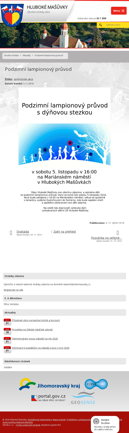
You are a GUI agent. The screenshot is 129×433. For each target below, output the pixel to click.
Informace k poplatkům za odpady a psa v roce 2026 (40, 347)
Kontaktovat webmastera (40, 419)
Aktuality (27, 55)
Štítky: (9, 79)
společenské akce (23, 79)
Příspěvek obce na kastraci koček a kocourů (36, 320)
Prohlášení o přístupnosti (78, 419)
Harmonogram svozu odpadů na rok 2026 (35, 338)
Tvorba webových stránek (28, 425)
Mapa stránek (59, 419)
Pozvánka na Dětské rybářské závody (32, 329)
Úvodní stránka (11, 55)
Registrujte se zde (13, 289)
